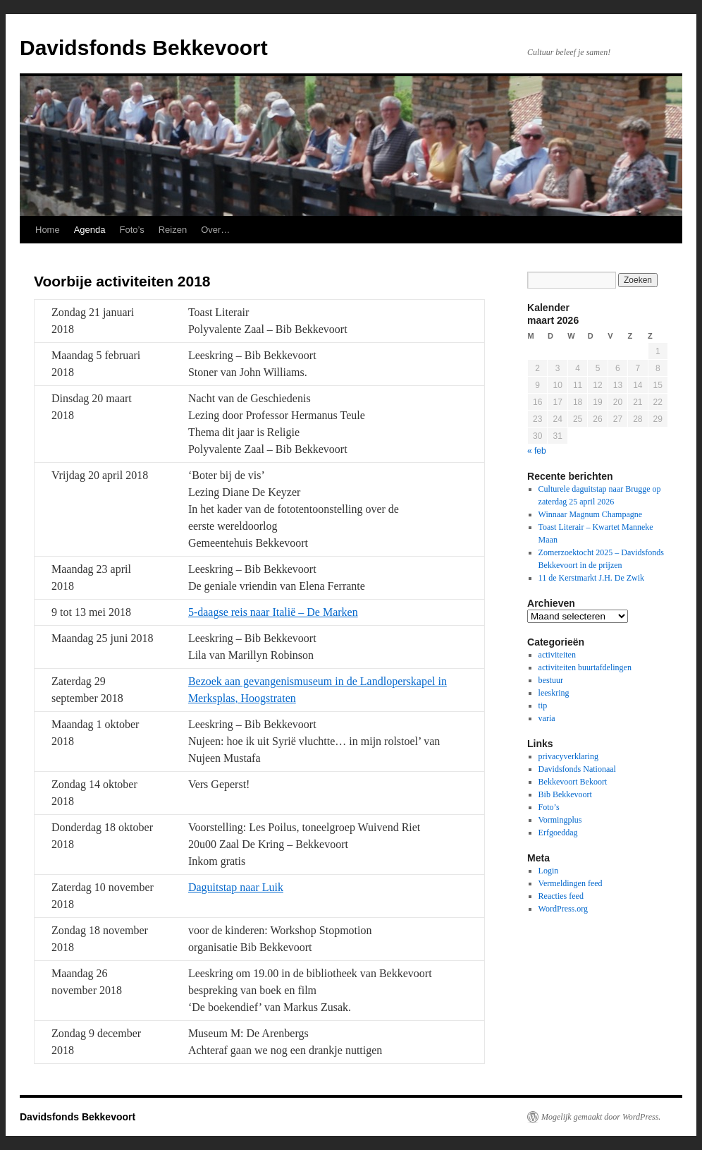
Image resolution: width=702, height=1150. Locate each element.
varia (546, 718)
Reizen (173, 229)
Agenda (90, 229)
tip (543, 705)
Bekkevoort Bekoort (573, 782)
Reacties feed (561, 896)
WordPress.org (563, 909)
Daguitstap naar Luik (235, 887)
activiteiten (557, 655)
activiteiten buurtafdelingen (585, 667)
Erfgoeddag (558, 832)
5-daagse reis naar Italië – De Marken (273, 612)
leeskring (553, 693)
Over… (215, 229)
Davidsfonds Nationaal (577, 769)
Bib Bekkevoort (565, 794)
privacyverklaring (568, 756)
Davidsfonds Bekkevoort (144, 47)
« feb (536, 451)
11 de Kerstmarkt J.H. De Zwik (591, 578)
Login (548, 871)
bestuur (550, 680)
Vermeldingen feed (570, 883)
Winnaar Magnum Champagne (590, 514)
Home (47, 229)
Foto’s (132, 229)
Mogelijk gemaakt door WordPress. (600, 1117)
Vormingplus (560, 820)
